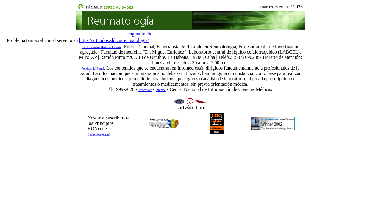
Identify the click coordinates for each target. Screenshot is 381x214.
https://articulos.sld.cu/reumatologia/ (114, 40)
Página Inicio (139, 33)
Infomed (161, 90)
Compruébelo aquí (99, 134)
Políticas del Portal (93, 68)
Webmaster (145, 90)
